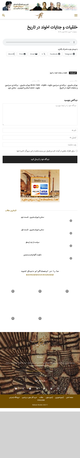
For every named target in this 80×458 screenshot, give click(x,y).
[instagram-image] (13, 337)
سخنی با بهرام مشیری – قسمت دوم (32, 263)
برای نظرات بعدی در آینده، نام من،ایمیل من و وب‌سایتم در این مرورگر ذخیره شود (46, 197)
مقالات (41, 444)
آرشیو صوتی (49, 444)
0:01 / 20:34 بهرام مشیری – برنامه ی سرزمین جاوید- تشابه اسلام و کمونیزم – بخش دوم (22, 133)
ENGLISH (41, 447)
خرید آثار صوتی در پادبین (29, 444)
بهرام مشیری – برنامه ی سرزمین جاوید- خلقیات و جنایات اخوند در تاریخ (59, 133)
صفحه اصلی (69, 444)
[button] (76, 15)
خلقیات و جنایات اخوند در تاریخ (58, 119)
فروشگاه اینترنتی (14, 444)
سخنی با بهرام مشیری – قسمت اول (32, 276)
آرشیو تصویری (59, 444)
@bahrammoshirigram (40, 321)
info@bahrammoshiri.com (36, 417)
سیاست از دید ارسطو (32, 288)
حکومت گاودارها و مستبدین (32, 301)
